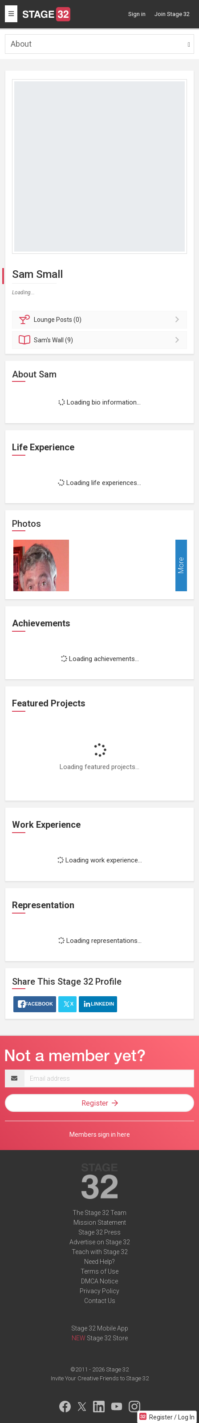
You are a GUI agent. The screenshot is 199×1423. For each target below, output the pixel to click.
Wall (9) (101, 340)
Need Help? (99, 1261)
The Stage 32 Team (99, 1212)
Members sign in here (99, 1134)
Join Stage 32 (172, 14)
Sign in (137, 14)
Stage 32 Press (99, 1232)
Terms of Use (99, 1271)
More (181, 565)
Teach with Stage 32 (100, 1251)
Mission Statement (99, 1222)
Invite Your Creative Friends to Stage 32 (100, 1378)
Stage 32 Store (107, 1338)
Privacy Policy (99, 1291)
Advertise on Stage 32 (99, 1242)
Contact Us (99, 1300)
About (21, 43)
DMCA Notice (99, 1281)
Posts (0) (101, 319)
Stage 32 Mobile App (99, 1328)
